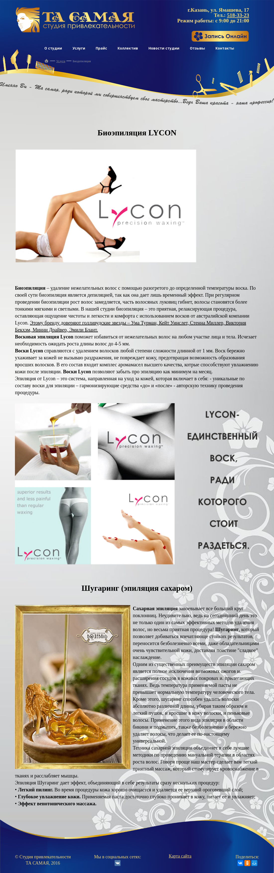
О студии (53, 48)
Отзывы (197, 48)
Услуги (78, 48)
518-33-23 (238, 15)
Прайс (101, 48)
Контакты (224, 48)
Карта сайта (180, 856)
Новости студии (163, 48)
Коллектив (128, 48)
